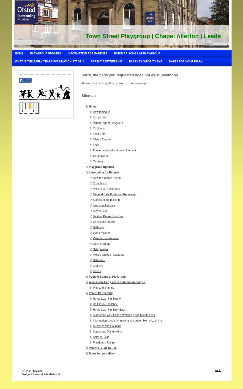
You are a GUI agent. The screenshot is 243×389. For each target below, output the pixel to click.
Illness (97, 271)
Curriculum (99, 128)
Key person (100, 210)
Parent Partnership (101, 293)
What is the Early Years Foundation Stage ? (117, 282)
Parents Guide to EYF (103, 348)
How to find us (101, 112)
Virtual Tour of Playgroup (108, 123)
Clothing (98, 265)
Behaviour (99, 260)
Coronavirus (100, 156)
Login (218, 370)
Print (26, 371)
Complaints (100, 183)
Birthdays (98, 227)
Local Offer (99, 134)
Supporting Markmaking (107, 331)
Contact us (99, 117)
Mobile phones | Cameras (108, 254)
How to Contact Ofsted (107, 178)
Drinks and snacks (104, 221)
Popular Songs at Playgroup (107, 276)
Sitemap (37, 371)
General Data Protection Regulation (114, 194)
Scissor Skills (101, 337)
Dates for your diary (102, 353)
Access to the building (106, 199)
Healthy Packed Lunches (108, 216)
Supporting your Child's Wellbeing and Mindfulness (124, 315)
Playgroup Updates (101, 167)
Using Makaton (102, 232)
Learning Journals (104, 205)
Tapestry (98, 161)
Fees (96, 145)
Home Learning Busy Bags (109, 309)
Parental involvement (106, 238)
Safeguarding (101, 249)
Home (92, 106)
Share (25, 80)
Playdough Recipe (104, 342)
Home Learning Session (107, 298)
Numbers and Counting (107, 326)
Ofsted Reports (102, 139)
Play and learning (103, 287)
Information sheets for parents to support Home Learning (127, 320)
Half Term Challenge (105, 304)
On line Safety (101, 243)
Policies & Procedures (106, 188)
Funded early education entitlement (114, 150)
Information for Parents (104, 172)
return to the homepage (132, 83)
